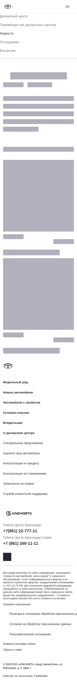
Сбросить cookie (12, 649)
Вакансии (7, 50)
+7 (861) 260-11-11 (20, 543)
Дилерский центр (14, 16)
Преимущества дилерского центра (28, 25)
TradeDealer (41, 676)
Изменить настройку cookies (19, 643)
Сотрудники (9, 42)
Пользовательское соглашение (30, 634)
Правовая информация (17, 604)
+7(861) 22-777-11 (20, 531)
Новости (7, 33)
